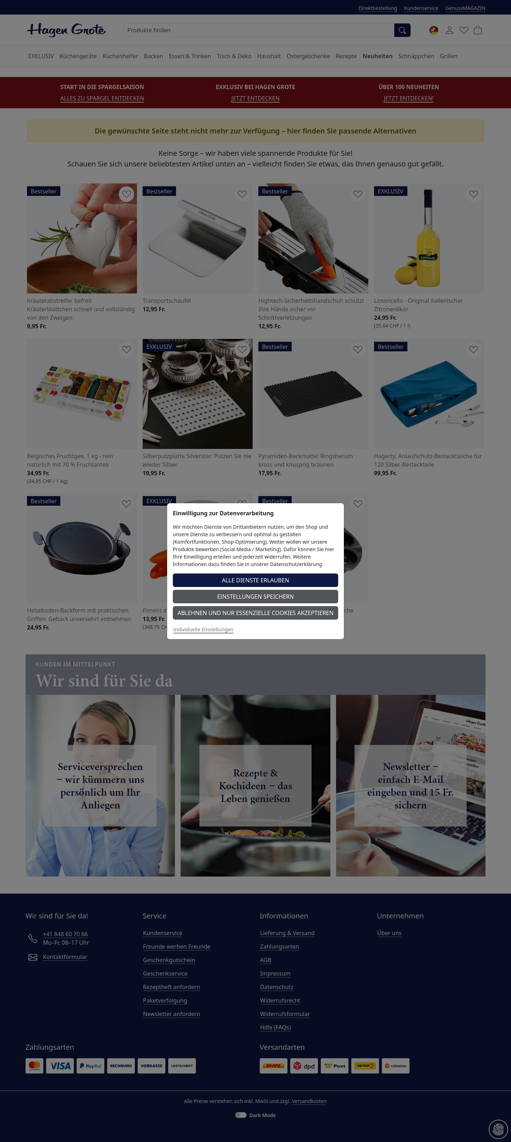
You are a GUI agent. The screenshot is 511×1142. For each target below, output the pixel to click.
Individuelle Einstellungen (203, 629)
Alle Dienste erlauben (255, 580)
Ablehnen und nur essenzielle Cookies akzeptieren (255, 613)
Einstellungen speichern (255, 596)
